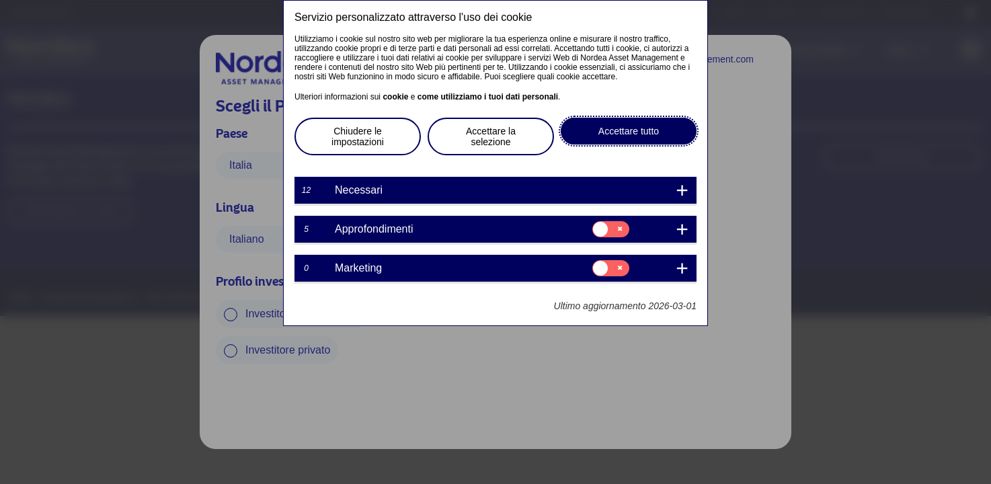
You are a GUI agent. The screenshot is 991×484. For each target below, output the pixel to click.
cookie (395, 97)
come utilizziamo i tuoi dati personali (488, 97)
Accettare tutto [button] (628, 131)
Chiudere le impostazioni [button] (357, 136)
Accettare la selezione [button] (491, 136)
